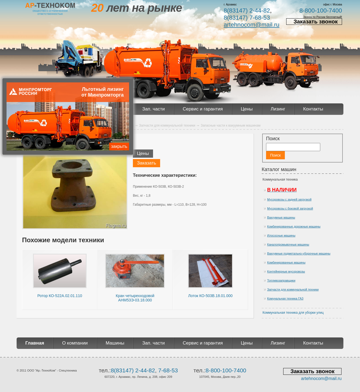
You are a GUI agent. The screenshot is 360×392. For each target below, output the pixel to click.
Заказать (146, 163)
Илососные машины (281, 235)
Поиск (273, 138)
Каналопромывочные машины (288, 244)
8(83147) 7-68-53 (247, 17)
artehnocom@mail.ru (251, 24)
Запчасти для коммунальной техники (293, 289)
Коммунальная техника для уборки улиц (293, 313)
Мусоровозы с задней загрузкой (289, 199)
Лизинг (278, 109)
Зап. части (153, 109)
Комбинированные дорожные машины (294, 226)
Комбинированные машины (286, 262)
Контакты (313, 109)
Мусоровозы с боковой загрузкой (290, 208)
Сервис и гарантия (203, 109)
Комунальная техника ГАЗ (285, 298)
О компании (75, 343)
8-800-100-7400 (320, 10)
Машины (115, 343)
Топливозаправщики (281, 280)
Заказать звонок (316, 22)
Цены (247, 109)
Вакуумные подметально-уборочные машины (298, 253)
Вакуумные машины (281, 217)
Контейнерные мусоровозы (286, 271)
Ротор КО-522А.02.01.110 (59, 296)
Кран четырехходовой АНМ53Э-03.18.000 (135, 298)
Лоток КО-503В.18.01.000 (210, 296)
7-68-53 (168, 370)
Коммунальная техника (280, 179)
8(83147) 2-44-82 (247, 10)
